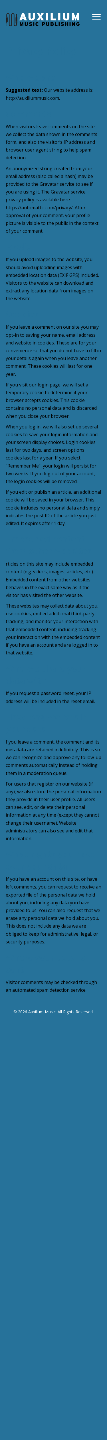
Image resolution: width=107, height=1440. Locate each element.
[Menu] (96, 17)
